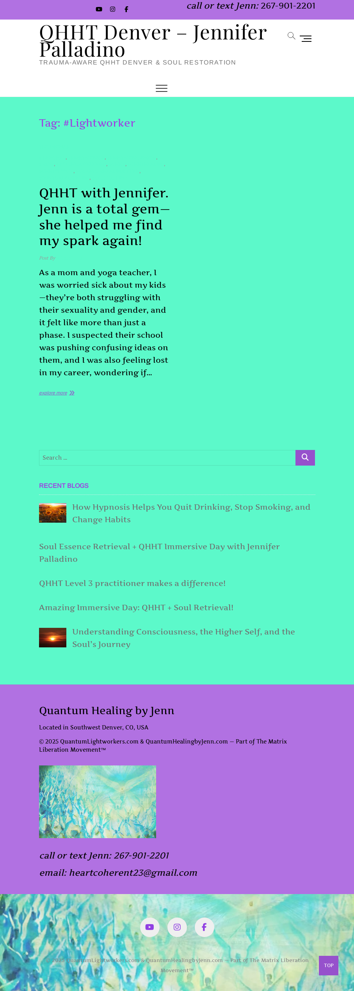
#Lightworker (86, 158)
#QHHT (117, 164)
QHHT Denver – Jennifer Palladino (153, 40)
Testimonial (54, 147)
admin (62, 258)
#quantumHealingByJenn (107, 171)
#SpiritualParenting (64, 178)
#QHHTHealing (146, 164)
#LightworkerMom (131, 158)
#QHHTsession (56, 171)
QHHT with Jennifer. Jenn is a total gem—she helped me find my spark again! (105, 216)
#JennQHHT (52, 158)
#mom (46, 164)
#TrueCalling (109, 178)
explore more (53, 393)
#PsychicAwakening (81, 164)
